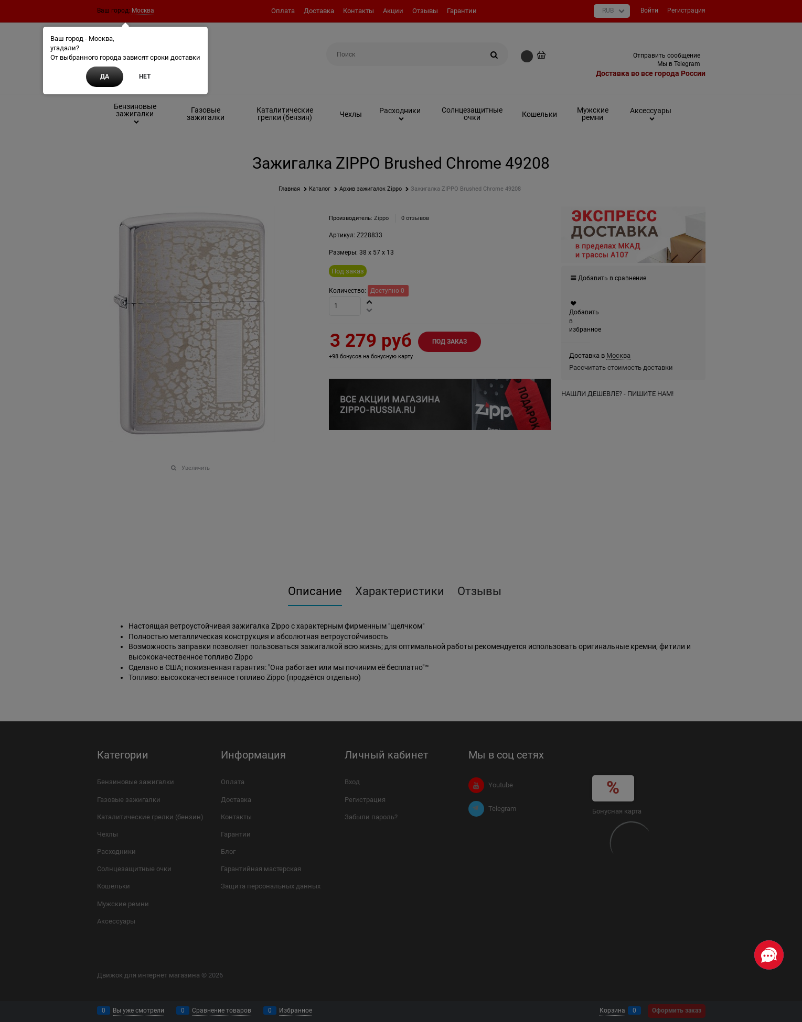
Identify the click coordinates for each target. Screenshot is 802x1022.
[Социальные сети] (769, 955)
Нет (145, 76)
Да (104, 76)
